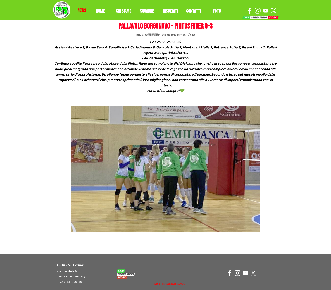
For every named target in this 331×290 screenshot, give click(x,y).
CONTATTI (193, 11)
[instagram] (257, 10)
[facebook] (249, 10)
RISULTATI (170, 11)
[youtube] (265, 10)
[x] (273, 10)
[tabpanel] (81, 10)
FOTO (217, 11)
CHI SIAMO (123, 11)
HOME (100, 11)
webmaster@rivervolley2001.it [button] (170, 284)
